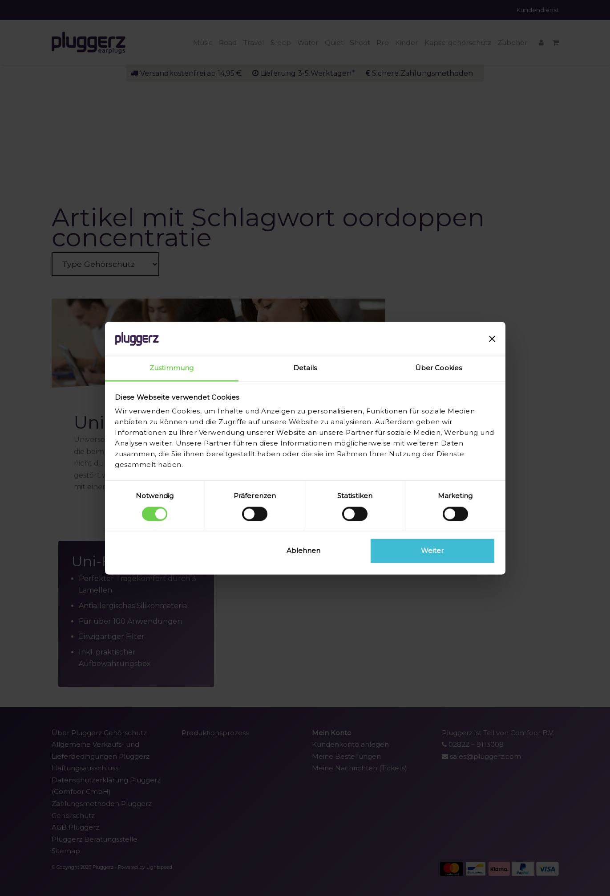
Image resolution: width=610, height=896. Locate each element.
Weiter (432, 551)
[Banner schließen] (492, 338)
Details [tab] (305, 368)
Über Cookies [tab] (438, 368)
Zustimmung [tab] (171, 368)
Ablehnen (303, 551)
